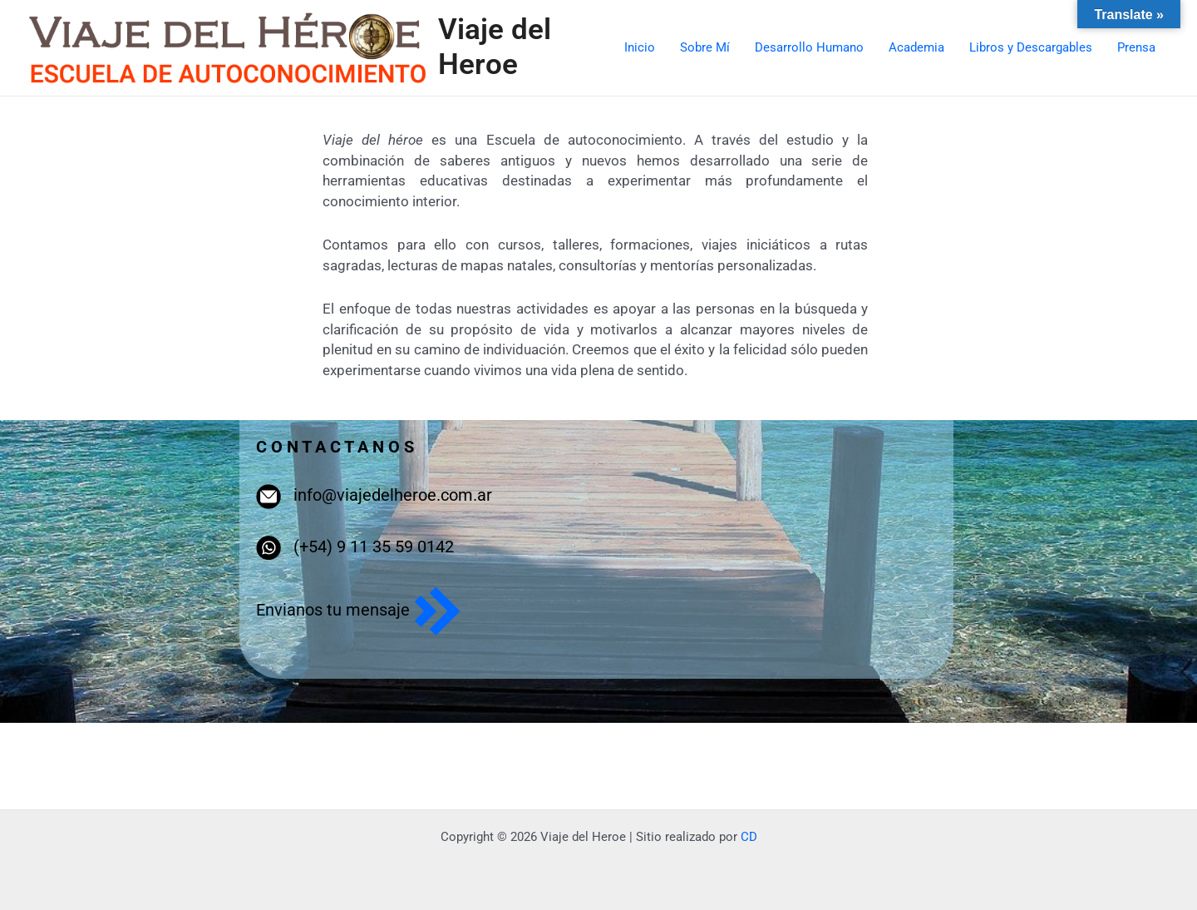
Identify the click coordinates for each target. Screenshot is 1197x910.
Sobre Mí (705, 47)
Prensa (1136, 47)
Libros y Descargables (1030, 47)
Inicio (639, 47)
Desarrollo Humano (809, 47)
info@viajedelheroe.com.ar (392, 495)
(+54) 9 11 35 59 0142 (373, 546)
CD (749, 836)
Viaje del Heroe (494, 47)
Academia (916, 47)
